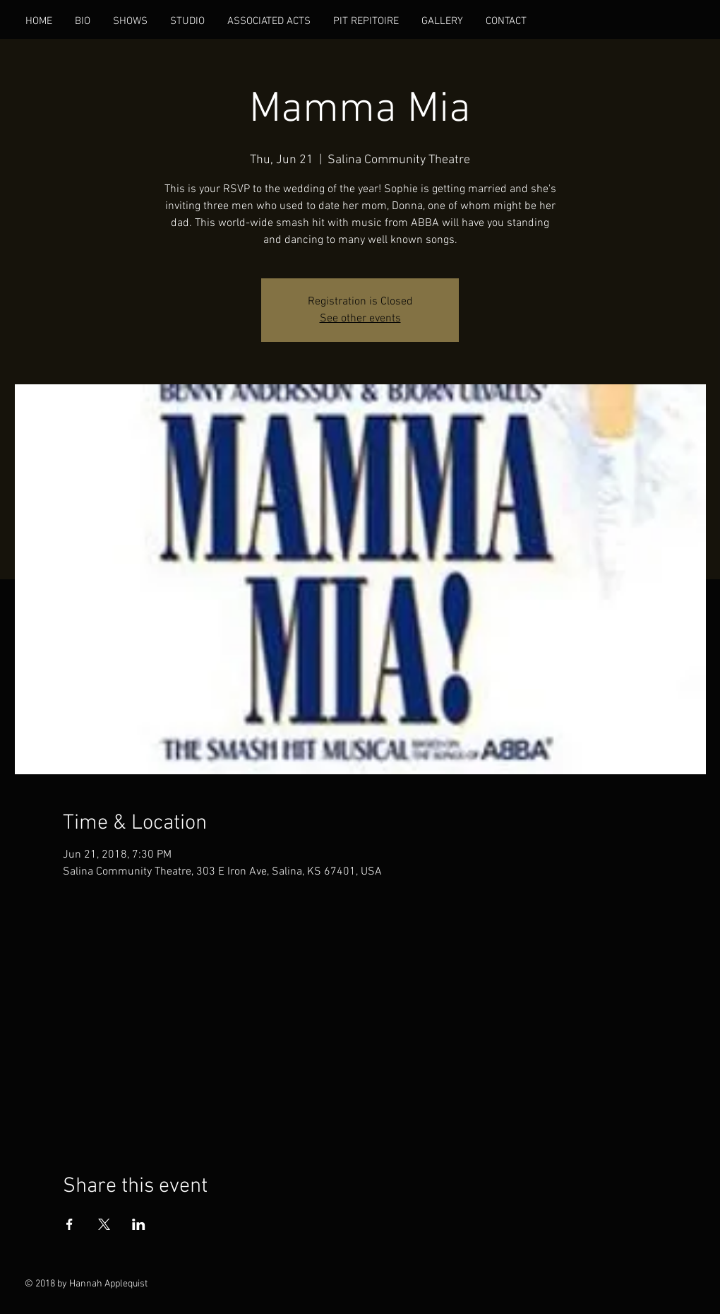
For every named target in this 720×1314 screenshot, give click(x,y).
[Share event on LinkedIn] (138, 1224)
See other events (360, 319)
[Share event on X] (104, 1224)
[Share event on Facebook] (69, 1224)
